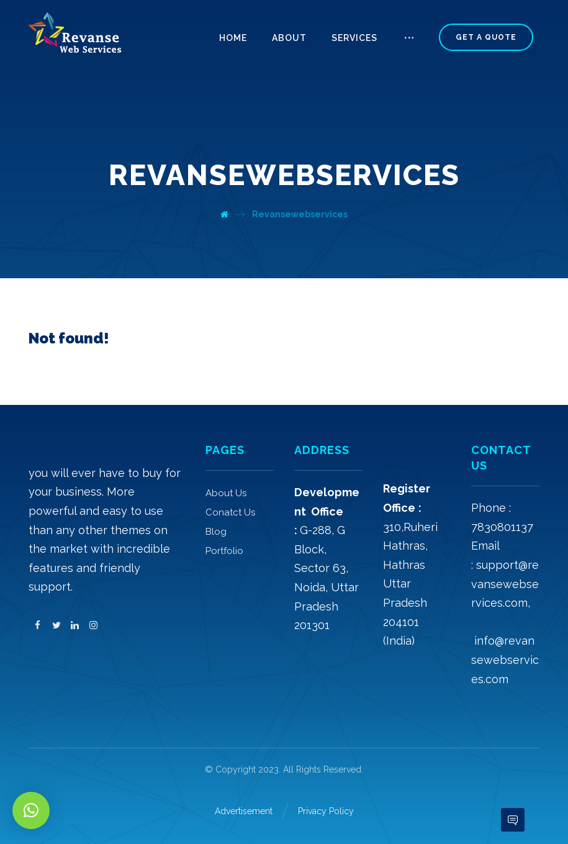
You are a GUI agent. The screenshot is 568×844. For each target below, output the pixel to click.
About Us (225, 493)
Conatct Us (230, 512)
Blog (216, 531)
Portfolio (224, 550)
